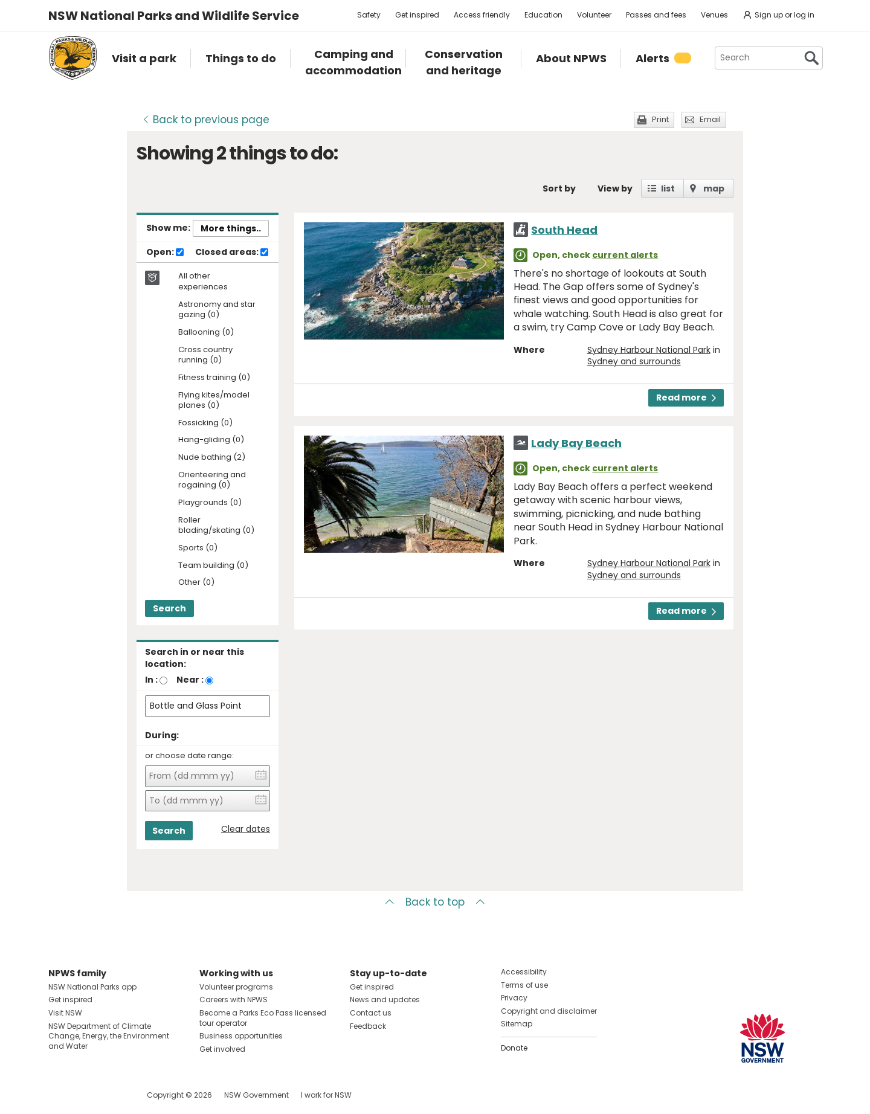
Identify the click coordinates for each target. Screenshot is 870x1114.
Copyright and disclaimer (549, 1011)
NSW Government (256, 1095)
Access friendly (482, 15)
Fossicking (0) (205, 423)
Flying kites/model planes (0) (214, 400)
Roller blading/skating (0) (216, 525)
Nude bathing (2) (211, 457)
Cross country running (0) (205, 355)
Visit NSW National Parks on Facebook (59, 1095)
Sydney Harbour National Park (648, 350)
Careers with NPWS (233, 999)
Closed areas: (231, 252)
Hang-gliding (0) (211, 440)
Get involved (222, 1049)
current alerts (625, 255)
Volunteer (594, 15)
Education (543, 15)
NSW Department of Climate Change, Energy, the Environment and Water (108, 1036)
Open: (165, 252)
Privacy (514, 998)
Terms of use (524, 985)
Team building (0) (213, 566)
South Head (564, 229)
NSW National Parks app (92, 987)
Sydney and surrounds (634, 361)
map (713, 188)
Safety (369, 15)
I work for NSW (326, 1095)
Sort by (559, 188)
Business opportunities (241, 1036)
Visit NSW (65, 1013)
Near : (190, 680)
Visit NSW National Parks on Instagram (85, 1095)
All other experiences (203, 281)
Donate (514, 1048)
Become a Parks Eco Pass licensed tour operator (262, 1018)
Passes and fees (656, 15)
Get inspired (417, 15)
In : (151, 680)
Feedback (368, 1026)
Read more (686, 397)
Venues (714, 15)
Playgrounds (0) (210, 503)
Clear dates (245, 829)
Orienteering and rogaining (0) (212, 480)
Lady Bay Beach (576, 443)
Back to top (435, 902)
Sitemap (516, 1024)
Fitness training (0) (214, 378)
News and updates (385, 999)
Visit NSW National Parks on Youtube (111, 1095)
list (668, 188)
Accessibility (524, 972)
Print (660, 119)
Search (169, 608)
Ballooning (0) (206, 332)
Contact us (371, 1013)
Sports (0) (198, 548)
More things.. (231, 228)
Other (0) (196, 583)
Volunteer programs (236, 987)
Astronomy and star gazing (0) (217, 310)
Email (710, 119)
